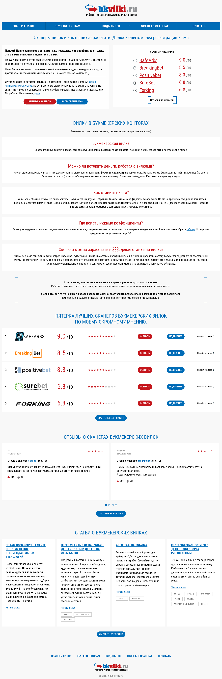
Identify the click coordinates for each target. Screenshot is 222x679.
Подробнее (175, 336)
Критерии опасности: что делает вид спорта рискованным (189, 549)
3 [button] (112, 505)
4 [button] (116, 505)
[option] (55, 471)
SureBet (147, 83)
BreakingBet (151, 68)
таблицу (191, 229)
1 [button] (106, 505)
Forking (146, 90)
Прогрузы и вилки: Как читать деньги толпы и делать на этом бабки (82, 549)
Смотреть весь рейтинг (111, 417)
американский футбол (184, 604)
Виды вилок (111, 26)
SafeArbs (148, 60)
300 (122, 480)
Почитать (198, 26)
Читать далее (13, 607)
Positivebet (150, 75)
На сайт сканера (204, 336)
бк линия (68, 620)
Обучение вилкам (67, 26)
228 (132, 480)
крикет (177, 599)
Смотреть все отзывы (111, 513)
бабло (66, 615)
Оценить (145, 336)
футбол (122, 599)
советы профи (82, 615)
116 (12, 477)
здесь (36, 93)
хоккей (204, 604)
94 (22, 477)
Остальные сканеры (162, 100)
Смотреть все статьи (111, 634)
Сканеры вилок (23, 26)
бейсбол (190, 599)
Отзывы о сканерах (155, 26)
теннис (177, 594)
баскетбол (136, 599)
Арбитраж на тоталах (131, 545)
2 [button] (109, 505)
